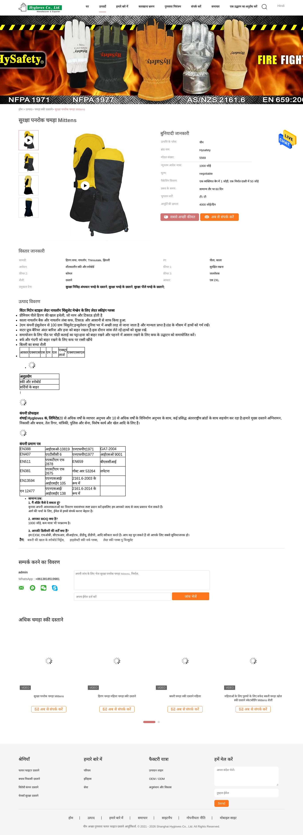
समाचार (215, 6)
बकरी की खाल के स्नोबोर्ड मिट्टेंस (45, 540)
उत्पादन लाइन (156, 770)
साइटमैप (167, 817)
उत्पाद (91, 817)
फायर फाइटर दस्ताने (29, 770)
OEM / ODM (157, 779)
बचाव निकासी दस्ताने (29, 779)
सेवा (86, 787)
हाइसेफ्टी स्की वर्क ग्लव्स (83, 540)
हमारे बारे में (122, 6)
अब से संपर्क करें (219, 217)
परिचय (87, 770)
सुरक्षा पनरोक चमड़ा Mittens (70, 109)
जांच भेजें (190, 596)
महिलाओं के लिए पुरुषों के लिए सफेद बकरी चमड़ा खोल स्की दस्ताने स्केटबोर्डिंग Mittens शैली (253, 698)
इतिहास (88, 779)
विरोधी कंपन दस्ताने (28, 787)
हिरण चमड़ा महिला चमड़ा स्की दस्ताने (117, 696)
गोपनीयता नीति (196, 817)
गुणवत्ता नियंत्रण (173, 6)
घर (87, 6)
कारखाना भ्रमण (146, 6)
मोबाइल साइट (228, 817)
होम (70, 817)
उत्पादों (102, 6)
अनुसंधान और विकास (160, 787)
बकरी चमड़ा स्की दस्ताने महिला (185, 696)
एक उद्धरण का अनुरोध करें (243, 6)
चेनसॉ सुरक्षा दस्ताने (28, 795)
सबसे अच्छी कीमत (179, 217)
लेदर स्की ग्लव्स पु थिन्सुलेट (118, 540)
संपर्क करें (196, 6)
